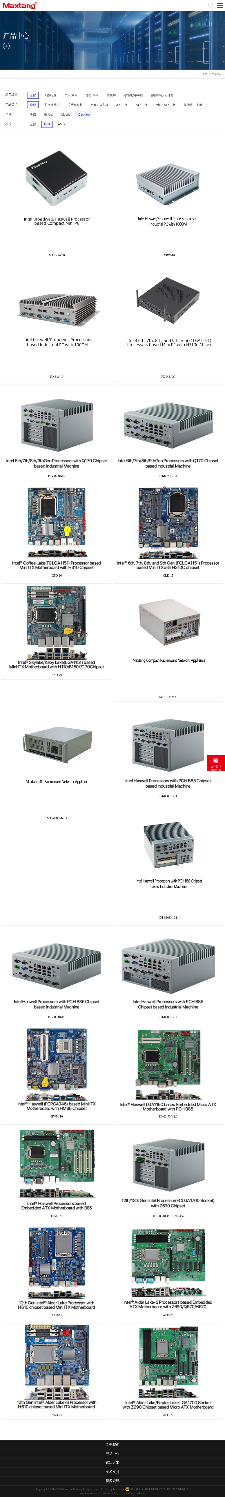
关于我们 (112, 1445)
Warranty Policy (88, 1493)
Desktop (84, 114)
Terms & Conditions (134, 1493)
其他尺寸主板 (193, 105)
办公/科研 (92, 95)
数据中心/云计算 (162, 95)
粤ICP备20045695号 (177, 1489)
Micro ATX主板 (166, 105)
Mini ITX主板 (99, 105)
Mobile (65, 114)
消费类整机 (75, 105)
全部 (33, 95)
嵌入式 (48, 114)
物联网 (111, 95)
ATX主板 (142, 105)
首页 (204, 74)
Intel (47, 124)
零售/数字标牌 (133, 95)
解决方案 (112, 1463)
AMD (61, 124)
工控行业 (50, 95)
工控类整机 (52, 105)
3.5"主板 (122, 105)
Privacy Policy (110, 1493)
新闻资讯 (112, 1481)
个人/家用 (71, 95)
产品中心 (216, 74)
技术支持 (112, 1472)
